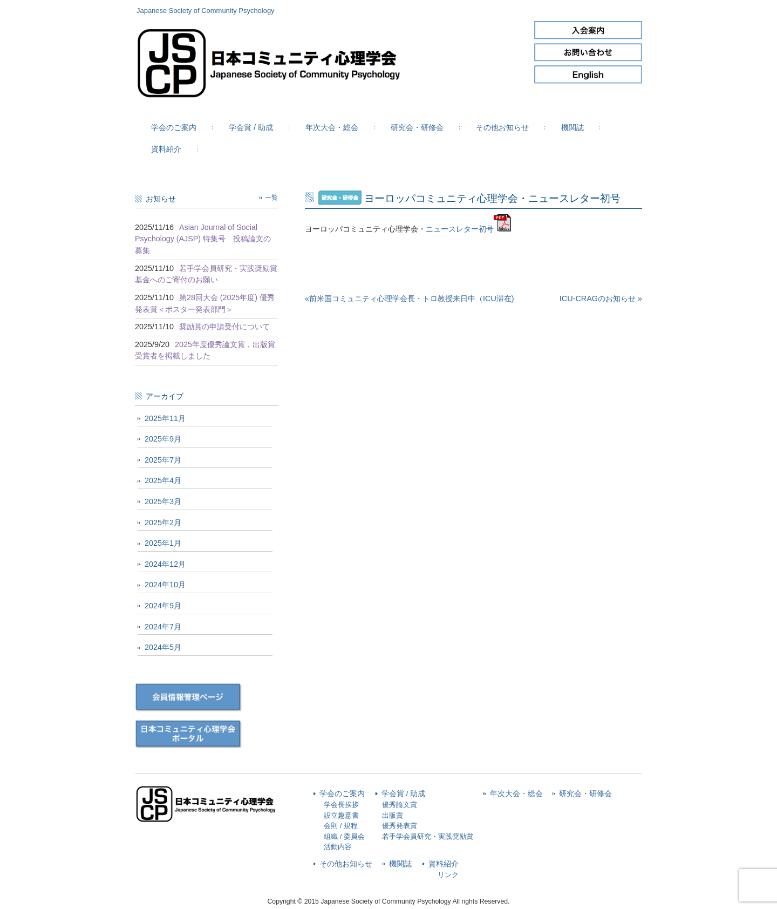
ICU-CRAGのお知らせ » (601, 298)
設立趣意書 (341, 815)
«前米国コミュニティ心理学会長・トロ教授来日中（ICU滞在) (409, 298)
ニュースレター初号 (460, 229)
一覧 (271, 197)
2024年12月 (165, 564)
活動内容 (338, 847)
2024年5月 (163, 647)
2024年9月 (163, 605)
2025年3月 (163, 501)
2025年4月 (163, 480)
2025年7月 (163, 460)
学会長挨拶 (341, 805)
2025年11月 (165, 418)
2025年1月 (163, 543)
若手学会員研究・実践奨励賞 (427, 836)
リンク (448, 875)
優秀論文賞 (399, 805)
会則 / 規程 (341, 826)
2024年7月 (163, 626)
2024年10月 (165, 584)
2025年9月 (163, 439)
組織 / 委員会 (344, 836)
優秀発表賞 (399, 826)
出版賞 (392, 815)
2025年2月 (163, 522)
